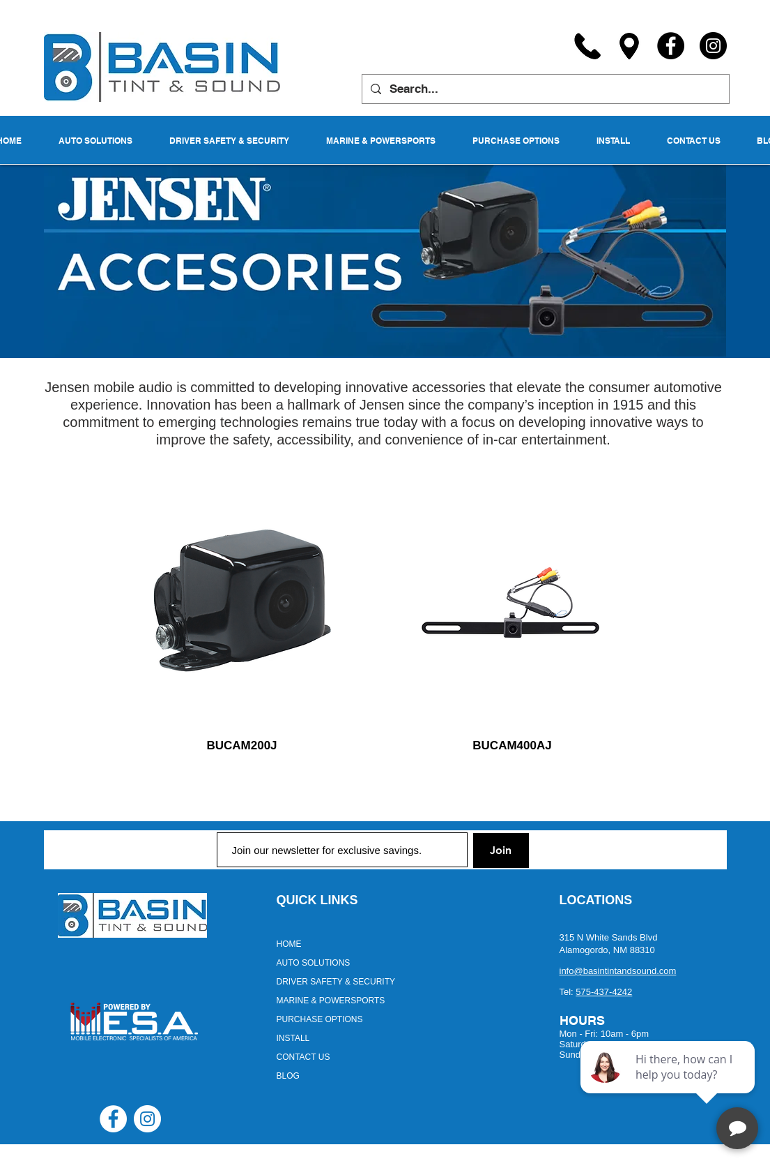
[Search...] (545, 89)
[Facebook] (670, 45)
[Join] (501, 850)
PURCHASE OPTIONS (320, 1019)
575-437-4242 (604, 992)
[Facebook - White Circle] (113, 1118)
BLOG (288, 1076)
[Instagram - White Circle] (147, 1118)
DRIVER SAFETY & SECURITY (336, 982)
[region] (241, 607)
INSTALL (293, 1038)
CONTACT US (303, 1057)
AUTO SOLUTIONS (314, 963)
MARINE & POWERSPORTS (331, 1000)
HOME (289, 944)
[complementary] (669, 1084)
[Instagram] (713, 45)
